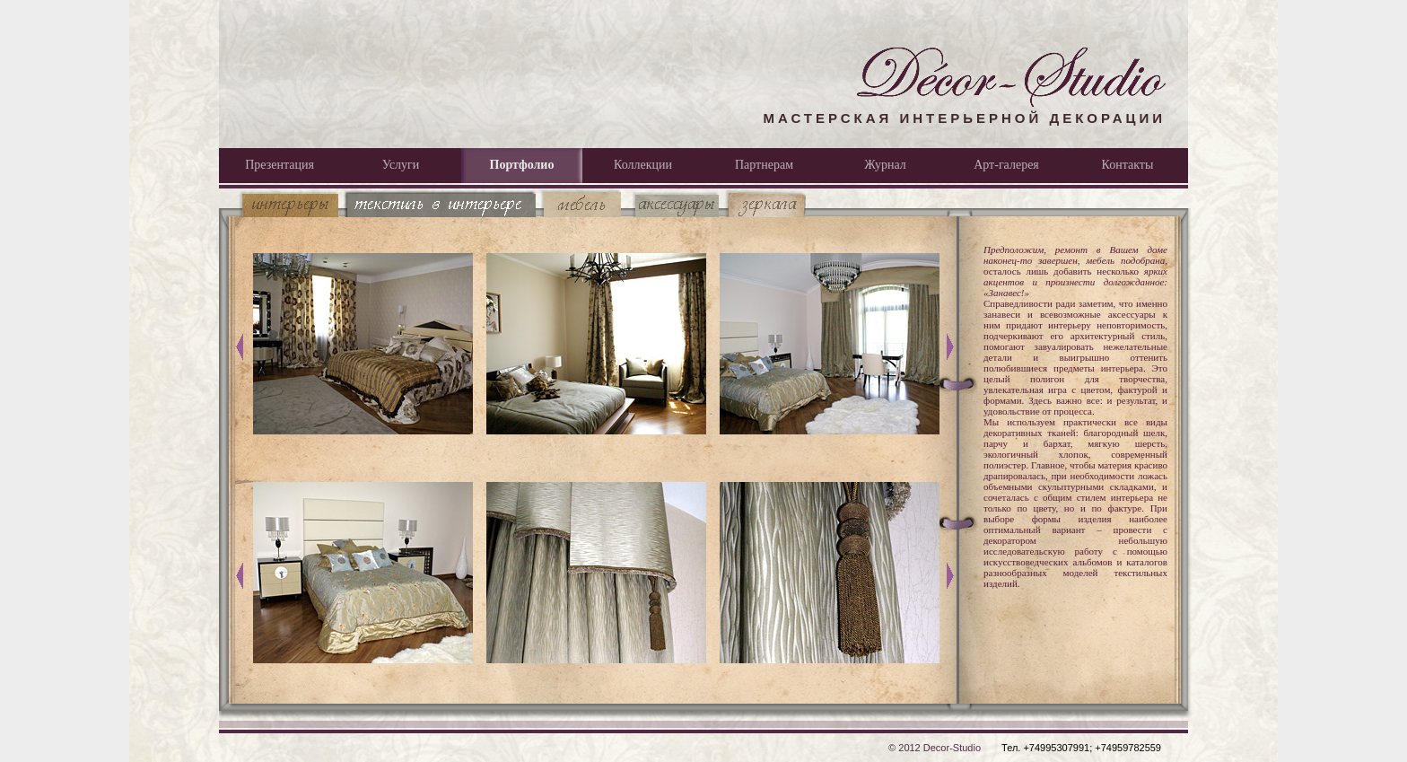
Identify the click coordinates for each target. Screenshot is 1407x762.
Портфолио (522, 164)
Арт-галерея (1006, 164)
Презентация (279, 164)
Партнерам (764, 164)
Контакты (1128, 164)
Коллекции (643, 164)
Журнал (885, 164)
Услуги (401, 164)
